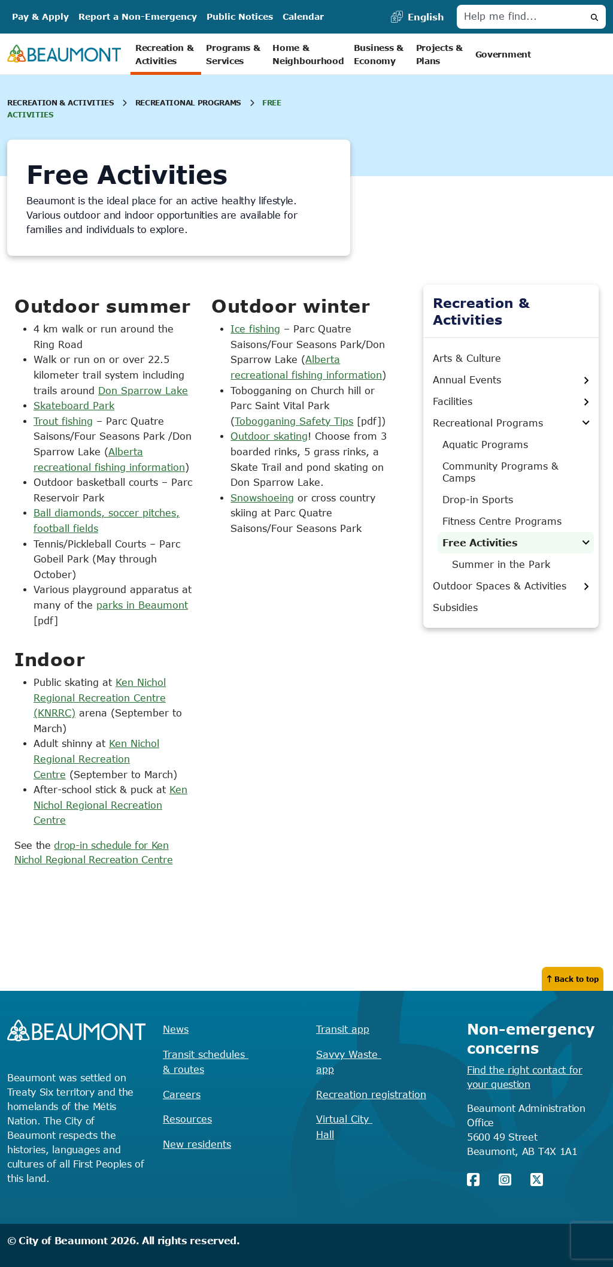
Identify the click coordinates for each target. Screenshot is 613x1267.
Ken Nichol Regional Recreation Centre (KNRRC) (100, 697)
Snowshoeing (262, 497)
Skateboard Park (74, 405)
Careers (182, 1094)
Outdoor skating (269, 436)
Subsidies (455, 607)
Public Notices (240, 16)
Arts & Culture (467, 358)
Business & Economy (380, 54)
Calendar (303, 16)
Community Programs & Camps (500, 472)
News (176, 1029)
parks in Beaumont (142, 605)
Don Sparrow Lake (143, 390)
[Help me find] (520, 17)
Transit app (342, 1029)
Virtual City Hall (344, 1127)
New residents (197, 1144)
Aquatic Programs (485, 444)
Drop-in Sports (477, 499)
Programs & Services (234, 54)
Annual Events (467, 379)
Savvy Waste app (348, 1062)
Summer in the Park (501, 564)
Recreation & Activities (165, 54)
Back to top (573, 979)
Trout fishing (63, 421)
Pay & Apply (40, 16)
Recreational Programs (188, 102)
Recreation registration (371, 1094)
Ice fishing (255, 328)
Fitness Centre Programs (502, 521)
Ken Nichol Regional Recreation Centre (96, 758)
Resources (187, 1119)
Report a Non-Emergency (137, 16)
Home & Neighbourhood (308, 54)
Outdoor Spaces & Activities (499, 585)
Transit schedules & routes (205, 1062)
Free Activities (480, 542)
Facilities (452, 401)
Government (503, 54)
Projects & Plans (441, 54)
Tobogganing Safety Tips (294, 421)
